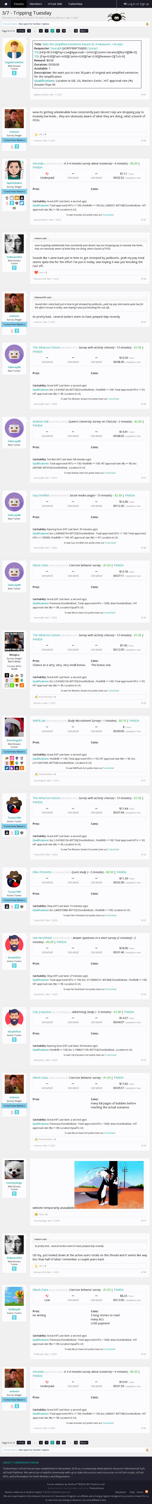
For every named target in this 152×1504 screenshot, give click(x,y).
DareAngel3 (14, 740)
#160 (143, 1428)
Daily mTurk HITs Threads (30, 17)
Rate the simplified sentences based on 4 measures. (77, 44)
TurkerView (108, 214)
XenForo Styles (34, 1492)
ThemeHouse (96, 1488)
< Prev (20, 30)
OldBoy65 (14, 1309)
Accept (118, 44)
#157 (143, 1220)
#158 (143, 1272)
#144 (143, 278)
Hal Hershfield (42, 938)
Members (36, 4)
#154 (143, 994)
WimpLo (60, 17)
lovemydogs (14, 1182)
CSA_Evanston (42, 1012)
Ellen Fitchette (42, 872)
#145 (143, 322)
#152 (143, 854)
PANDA (37, 167)
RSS (146, 1491)
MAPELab (39, 720)
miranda (38, 163)
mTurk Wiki (55, 4)
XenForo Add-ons (14, 1492)
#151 (143, 780)
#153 (143, 920)
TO (36, 56)
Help (132, 1492)
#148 (143, 547)
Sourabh (56, 48)
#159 (143, 1354)
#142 (143, 140)
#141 (143, 94)
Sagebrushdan (14, 62)
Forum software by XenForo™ (76, 1484)
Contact (92, 48)
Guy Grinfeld (41, 495)
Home (6, 4)
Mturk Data (40, 565)
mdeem (14, 131)
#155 (143, 1060)
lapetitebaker (14, 183)
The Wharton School (46, 347)
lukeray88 (14, 367)
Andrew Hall (40, 421)
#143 (143, 219)
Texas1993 (14, 817)
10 (64, 30)
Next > (84, 30)
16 (76, 30)
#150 (143, 703)
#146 (143, 404)
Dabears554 (14, 256)
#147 (143, 477)
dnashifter (14, 957)
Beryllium (121, 1492)
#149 (143, 617)
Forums (19, 4)
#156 (143, 1145)
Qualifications (44, 81)
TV (36, 52)
